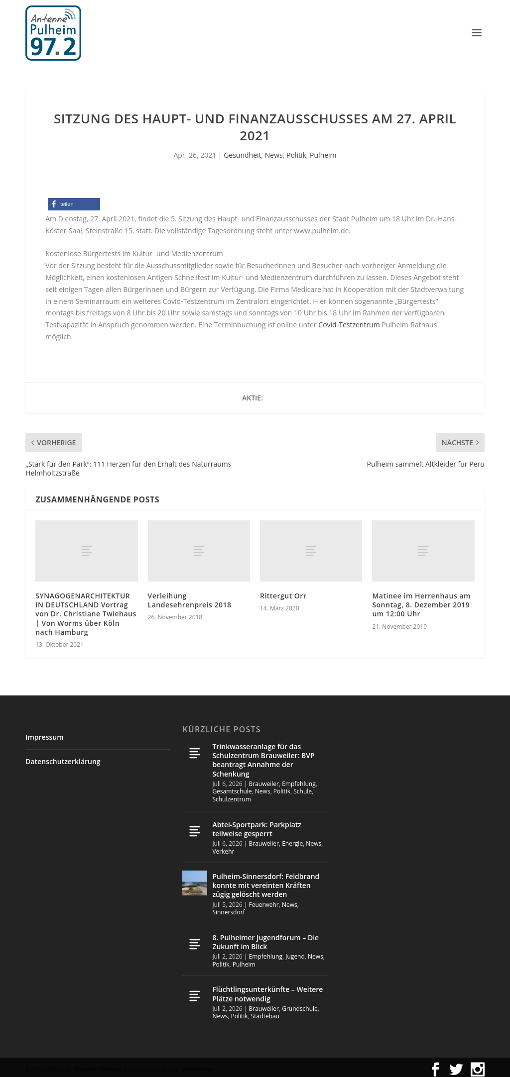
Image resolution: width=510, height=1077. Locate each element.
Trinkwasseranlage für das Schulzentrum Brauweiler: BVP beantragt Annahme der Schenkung (263, 755)
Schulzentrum (231, 794)
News (274, 150)
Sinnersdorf (228, 907)
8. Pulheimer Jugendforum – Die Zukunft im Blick (265, 937)
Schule (302, 787)
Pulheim (323, 150)
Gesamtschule (232, 787)
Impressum (44, 732)
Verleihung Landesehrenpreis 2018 (190, 596)
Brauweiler (264, 779)
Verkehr (223, 846)
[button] (74, 200)
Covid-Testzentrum (349, 320)
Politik (296, 150)
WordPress (198, 1065)
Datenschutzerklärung (62, 757)
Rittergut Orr (283, 591)
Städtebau (265, 1011)
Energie (292, 839)
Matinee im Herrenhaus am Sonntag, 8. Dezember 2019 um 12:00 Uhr (421, 600)
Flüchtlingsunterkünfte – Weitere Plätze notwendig (267, 989)
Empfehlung (299, 779)
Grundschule (300, 1004)
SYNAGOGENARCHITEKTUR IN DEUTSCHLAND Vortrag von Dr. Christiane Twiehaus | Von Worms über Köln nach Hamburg (85, 609)
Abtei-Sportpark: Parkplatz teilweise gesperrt (256, 824)
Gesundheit (242, 150)
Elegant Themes (98, 1065)
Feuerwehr (264, 900)
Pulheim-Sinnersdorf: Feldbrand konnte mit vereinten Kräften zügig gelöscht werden (265, 880)
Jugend (295, 952)
